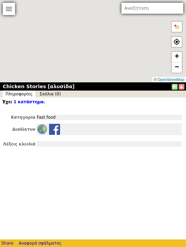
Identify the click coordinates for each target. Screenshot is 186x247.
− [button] (177, 67)
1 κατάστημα (28, 101)
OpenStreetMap (171, 80)
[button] (177, 27)
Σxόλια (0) (50, 94)
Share (7, 243)
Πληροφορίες (19, 94)
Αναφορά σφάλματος (40, 243)
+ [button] (177, 57)
